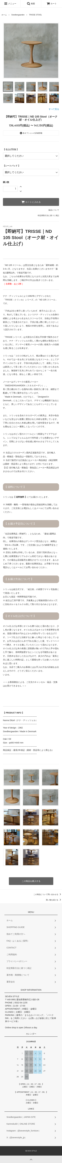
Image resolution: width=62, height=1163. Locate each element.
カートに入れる (31, 201)
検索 (31, 3)
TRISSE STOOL (35, 15)
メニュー (10, 3)
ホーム (4, 15)
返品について (53, 210)
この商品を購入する (31, 881)
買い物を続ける (54, 900)
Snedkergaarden (18, 15)
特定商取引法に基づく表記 (48, 215)
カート (52, 3)
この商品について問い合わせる (47, 894)
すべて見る (54, 109)
